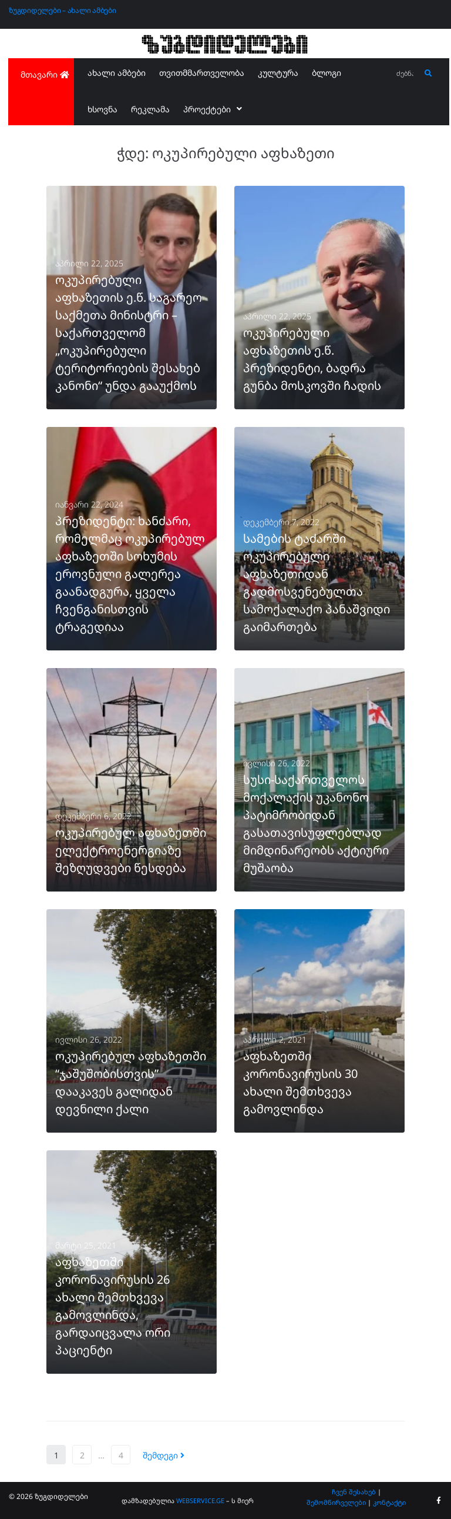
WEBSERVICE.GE (200, 1500)
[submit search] (428, 73)
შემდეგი (163, 1455)
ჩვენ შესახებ (354, 1491)
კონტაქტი (389, 1502)
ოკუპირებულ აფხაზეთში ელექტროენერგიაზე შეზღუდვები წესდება (130, 850)
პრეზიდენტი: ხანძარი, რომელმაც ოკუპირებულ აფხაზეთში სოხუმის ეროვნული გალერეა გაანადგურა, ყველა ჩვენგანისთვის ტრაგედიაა (130, 574)
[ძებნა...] (405, 73)
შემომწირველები (336, 1502)
